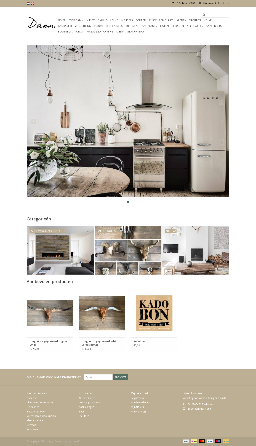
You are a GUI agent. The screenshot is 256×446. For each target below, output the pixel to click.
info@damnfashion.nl (200, 408)
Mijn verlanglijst (140, 411)
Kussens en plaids (161, 20)
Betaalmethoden (36, 411)
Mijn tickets (137, 407)
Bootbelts (65, 31)
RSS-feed (84, 416)
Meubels (127, 20)
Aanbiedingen (86, 407)
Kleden (181, 20)
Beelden (132, 26)
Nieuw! (90, 20)
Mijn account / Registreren (214, 3)
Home (61, 20)
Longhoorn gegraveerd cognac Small (48, 343)
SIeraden (178, 26)
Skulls (102, 20)
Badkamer (65, 26)
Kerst (80, 31)
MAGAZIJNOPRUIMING (100, 31)
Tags (81, 411)
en (32, 3)
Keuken (209, 20)
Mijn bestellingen (140, 402)
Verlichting (83, 26)
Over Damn (75, 20)
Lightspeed (73, 441)
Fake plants (149, 26)
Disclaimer (33, 407)
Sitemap (31, 424)
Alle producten (87, 398)
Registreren (137, 398)
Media (120, 31)
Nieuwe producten (89, 402)
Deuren (141, 20)
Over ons (32, 398)
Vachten (195, 20)
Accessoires (195, 26)
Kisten (164, 26)
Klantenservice (35, 420)
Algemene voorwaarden (40, 402)
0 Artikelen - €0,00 (183, 3)
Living (114, 20)
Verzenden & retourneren (41, 416)
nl (28, 3)
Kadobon (139, 341)
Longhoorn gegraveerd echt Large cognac (99, 343)
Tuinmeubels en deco (108, 26)
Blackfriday (135, 31)
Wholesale (33, 429)
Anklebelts (214, 26)
